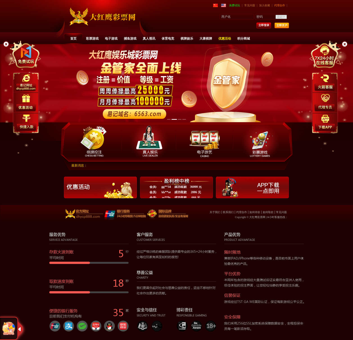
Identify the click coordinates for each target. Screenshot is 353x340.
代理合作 (279, 5)
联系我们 (228, 212)
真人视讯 (149, 38)
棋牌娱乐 (187, 38)
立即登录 (263, 25)
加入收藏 (264, 5)
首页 (73, 38)
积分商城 (243, 38)
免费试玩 (234, 5)
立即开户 (281, 25)
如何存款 (254, 212)
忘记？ (281, 16)
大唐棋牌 (205, 38)
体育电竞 (168, 38)
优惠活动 (224, 38)
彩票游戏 (92, 38)
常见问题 (249, 5)
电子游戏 (111, 38)
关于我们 (215, 212)
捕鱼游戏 (130, 38)
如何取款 (268, 212)
